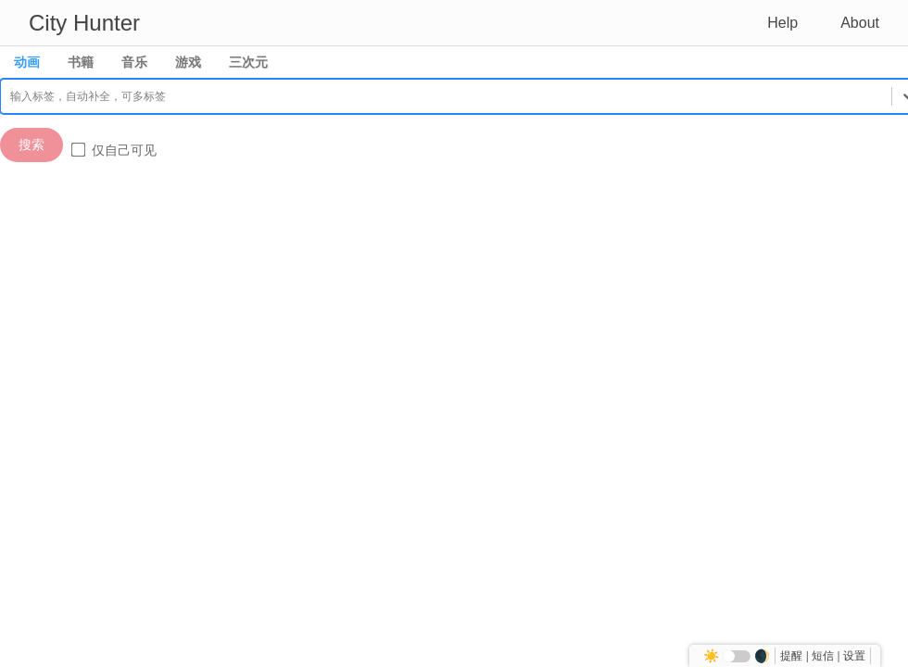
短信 (823, 655)
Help (782, 23)
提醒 (791, 655)
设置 (854, 655)
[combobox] (11, 96)
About (859, 23)
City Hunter (84, 22)
